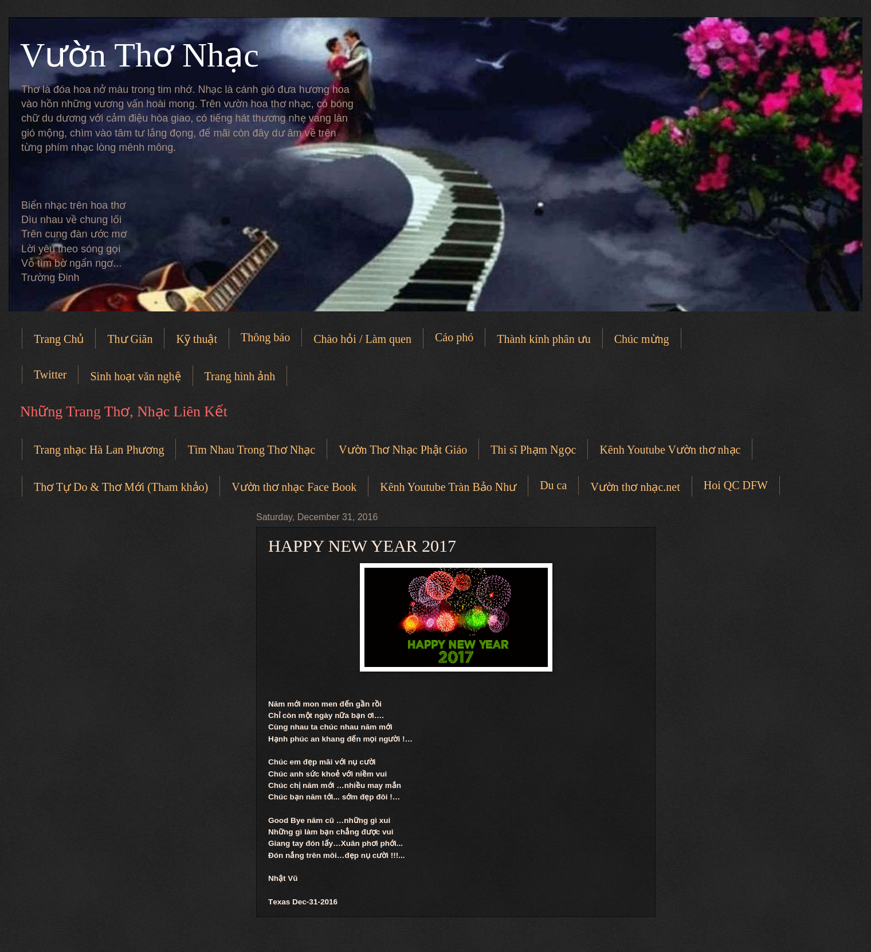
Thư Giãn (129, 339)
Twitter (50, 374)
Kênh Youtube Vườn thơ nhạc (669, 449)
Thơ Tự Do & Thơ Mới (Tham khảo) (121, 487)
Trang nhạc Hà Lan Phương (99, 449)
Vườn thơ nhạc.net (635, 487)
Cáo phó (454, 337)
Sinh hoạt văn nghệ (135, 376)
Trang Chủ (59, 339)
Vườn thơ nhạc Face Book (294, 487)
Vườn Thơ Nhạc (139, 55)
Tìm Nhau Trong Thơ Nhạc (251, 449)
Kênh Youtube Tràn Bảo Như (448, 487)
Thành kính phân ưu (544, 339)
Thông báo (265, 337)
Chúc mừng (641, 339)
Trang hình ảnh (240, 376)
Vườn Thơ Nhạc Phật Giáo (403, 449)
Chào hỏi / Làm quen (362, 339)
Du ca (553, 485)
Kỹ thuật (196, 339)
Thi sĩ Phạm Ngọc (533, 449)
